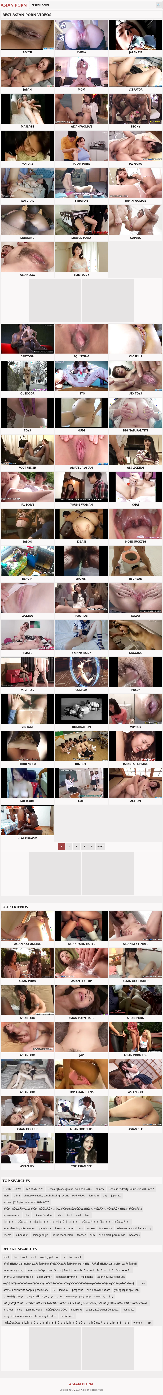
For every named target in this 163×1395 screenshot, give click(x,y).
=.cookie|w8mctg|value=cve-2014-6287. (132, 1189)
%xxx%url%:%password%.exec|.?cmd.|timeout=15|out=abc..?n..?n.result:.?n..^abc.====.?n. (79, 1270)
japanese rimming (66, 1276)
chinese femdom (42, 1215)
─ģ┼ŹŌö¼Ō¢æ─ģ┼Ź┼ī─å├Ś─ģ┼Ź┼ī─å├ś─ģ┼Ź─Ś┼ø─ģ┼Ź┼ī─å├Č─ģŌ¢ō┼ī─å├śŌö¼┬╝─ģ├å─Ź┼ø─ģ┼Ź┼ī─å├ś (66, 1322)
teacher (81, 1235)
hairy (80, 1228)
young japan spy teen (126, 1289)
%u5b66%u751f (34, 1189)
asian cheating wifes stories (19, 1228)
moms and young (13, 1270)
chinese (100, 1189)
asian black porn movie (112, 1235)
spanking (76, 1309)
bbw (26, 1215)
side (19, 1309)
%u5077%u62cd (12, 1189)
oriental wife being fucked (18, 1276)
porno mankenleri (62, 1235)
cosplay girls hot (49, 1257)
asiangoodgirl (40, 1235)
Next (100, 846)
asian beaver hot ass (98, 1289)
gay (105, 1195)
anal (78, 1215)
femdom (94, 1195)
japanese (116, 1195)
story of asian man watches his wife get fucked (29, 1316)
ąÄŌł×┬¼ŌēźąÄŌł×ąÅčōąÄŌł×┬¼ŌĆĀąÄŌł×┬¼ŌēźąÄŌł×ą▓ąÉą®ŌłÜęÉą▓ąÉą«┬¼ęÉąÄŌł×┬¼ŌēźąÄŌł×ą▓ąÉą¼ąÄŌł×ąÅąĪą (72, 1208)
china (17, 1195)
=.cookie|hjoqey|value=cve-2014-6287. (69, 1189)
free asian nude (64, 1228)
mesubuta (128, 1309)
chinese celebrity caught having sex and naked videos (54, 1195)
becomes (134, 1235)
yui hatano (87, 1276)
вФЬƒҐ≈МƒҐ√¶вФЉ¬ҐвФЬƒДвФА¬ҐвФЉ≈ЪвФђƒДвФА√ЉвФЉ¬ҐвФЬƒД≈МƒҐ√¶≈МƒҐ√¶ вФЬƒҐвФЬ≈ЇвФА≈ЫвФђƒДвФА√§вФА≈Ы (75, 1303)
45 (53, 1289)
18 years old (106, 1228)
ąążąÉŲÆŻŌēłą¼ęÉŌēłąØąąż (102, 1309)
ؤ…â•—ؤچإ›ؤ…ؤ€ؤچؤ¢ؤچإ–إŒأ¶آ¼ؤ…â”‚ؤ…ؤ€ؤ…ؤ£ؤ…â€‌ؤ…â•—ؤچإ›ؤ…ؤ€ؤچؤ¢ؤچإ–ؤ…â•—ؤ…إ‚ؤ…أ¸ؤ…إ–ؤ (58, 1296)
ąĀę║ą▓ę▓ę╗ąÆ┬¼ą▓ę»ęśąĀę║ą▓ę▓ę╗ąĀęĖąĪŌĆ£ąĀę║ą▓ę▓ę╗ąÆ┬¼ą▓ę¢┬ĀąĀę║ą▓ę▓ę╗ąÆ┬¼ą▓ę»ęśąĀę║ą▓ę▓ (69, 1263)
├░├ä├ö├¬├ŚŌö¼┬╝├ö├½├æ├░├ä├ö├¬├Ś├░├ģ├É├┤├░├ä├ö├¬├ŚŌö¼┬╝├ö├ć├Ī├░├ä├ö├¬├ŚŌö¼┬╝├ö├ (66, 1221)
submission (21, 1235)
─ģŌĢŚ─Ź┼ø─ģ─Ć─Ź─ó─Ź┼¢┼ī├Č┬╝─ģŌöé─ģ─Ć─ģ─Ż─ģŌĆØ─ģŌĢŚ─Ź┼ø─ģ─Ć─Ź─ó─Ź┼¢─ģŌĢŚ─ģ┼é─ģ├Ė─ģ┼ (68, 1283)
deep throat (20, 1257)
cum (92, 1235)
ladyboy (63, 1289)
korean (91, 1228)
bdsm (60, 1215)
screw (141, 1283)
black (6, 1257)
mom (6, 1195)
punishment (67, 1316)
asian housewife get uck (111, 1276)
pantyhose (45, 1228)
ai (64, 1257)
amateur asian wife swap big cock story (25, 1289)
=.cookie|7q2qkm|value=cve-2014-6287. (26, 1202)
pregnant (77, 1289)
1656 (149, 1322)
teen (87, 1215)
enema (7, 1235)
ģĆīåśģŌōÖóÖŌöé (56, 1309)
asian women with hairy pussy (134, 1228)
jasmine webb (34, 1309)
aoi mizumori (44, 1276)
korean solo (75, 1257)
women (137, 1322)
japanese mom (11, 1215)
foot (69, 1215)
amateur (8, 1309)
